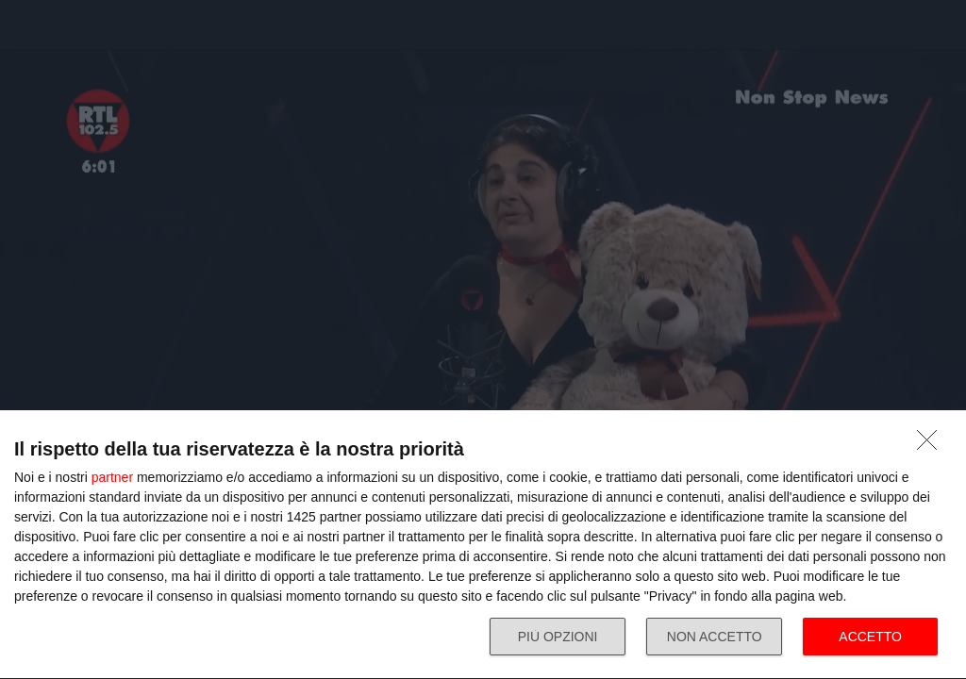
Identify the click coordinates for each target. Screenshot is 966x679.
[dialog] (483, 545)
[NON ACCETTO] (932, 445)
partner (112, 477)
